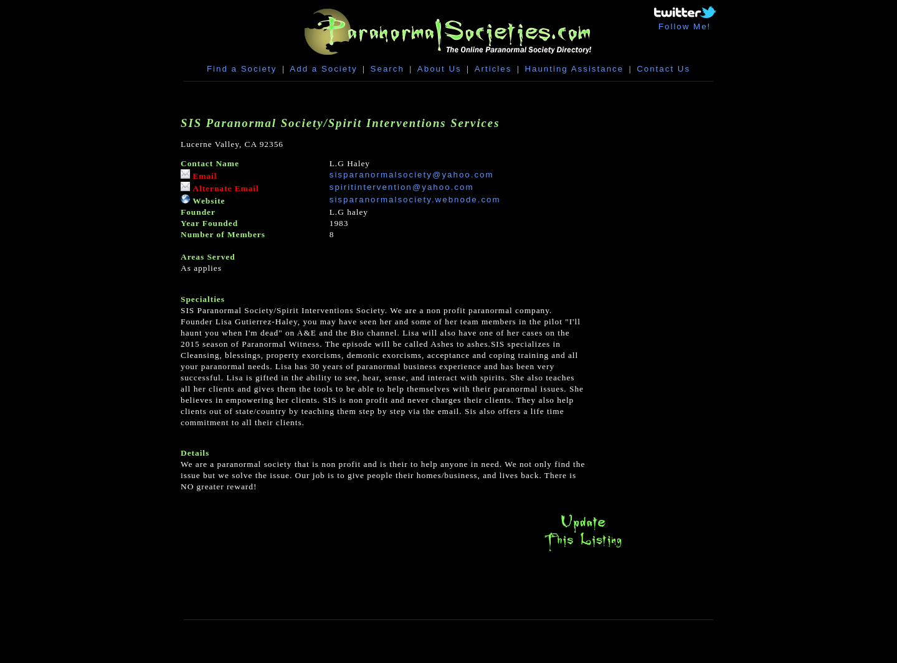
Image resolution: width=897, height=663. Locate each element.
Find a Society (242, 68)
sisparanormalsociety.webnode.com (415, 199)
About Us (439, 68)
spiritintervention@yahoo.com (402, 187)
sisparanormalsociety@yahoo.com (412, 174)
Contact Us (663, 68)
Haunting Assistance (574, 68)
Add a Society (323, 68)
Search (387, 68)
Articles (493, 68)
